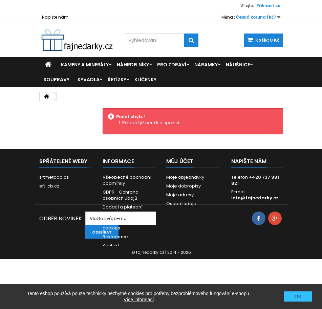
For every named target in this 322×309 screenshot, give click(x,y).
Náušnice (238, 64)
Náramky (206, 64)
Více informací (139, 299)
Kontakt (111, 245)
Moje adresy (180, 195)
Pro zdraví (171, 64)
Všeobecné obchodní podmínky (127, 180)
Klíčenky (145, 79)
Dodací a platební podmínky (123, 210)
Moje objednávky (185, 177)
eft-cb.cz (49, 186)
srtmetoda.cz (54, 177)
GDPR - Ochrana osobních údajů (120, 195)
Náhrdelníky (133, 64)
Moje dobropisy (183, 186)
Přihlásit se (268, 5)
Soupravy (56, 79)
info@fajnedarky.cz (254, 198)
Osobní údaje (181, 203)
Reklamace (115, 237)
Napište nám (55, 17)
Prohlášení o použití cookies (124, 225)
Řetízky (117, 79)
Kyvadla (89, 79)
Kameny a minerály (85, 64)
